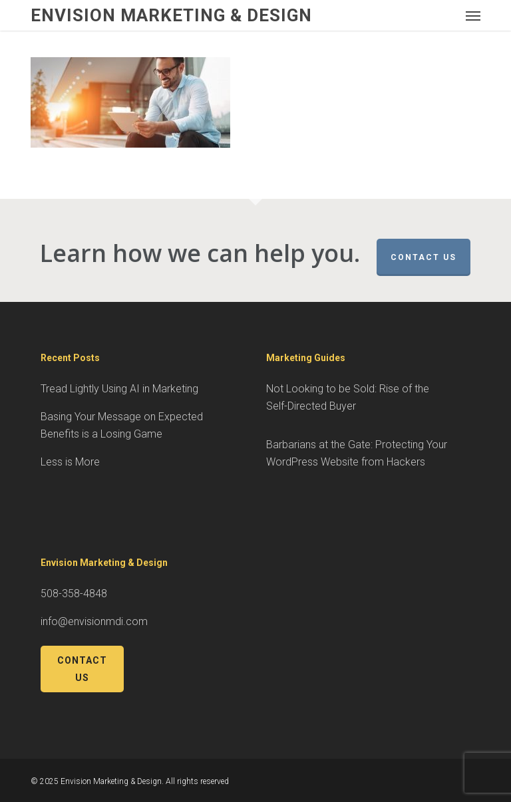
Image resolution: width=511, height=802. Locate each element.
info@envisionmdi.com (94, 621)
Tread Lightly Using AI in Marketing (119, 388)
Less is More (70, 462)
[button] (473, 15)
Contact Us (423, 257)
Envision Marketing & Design (171, 15)
